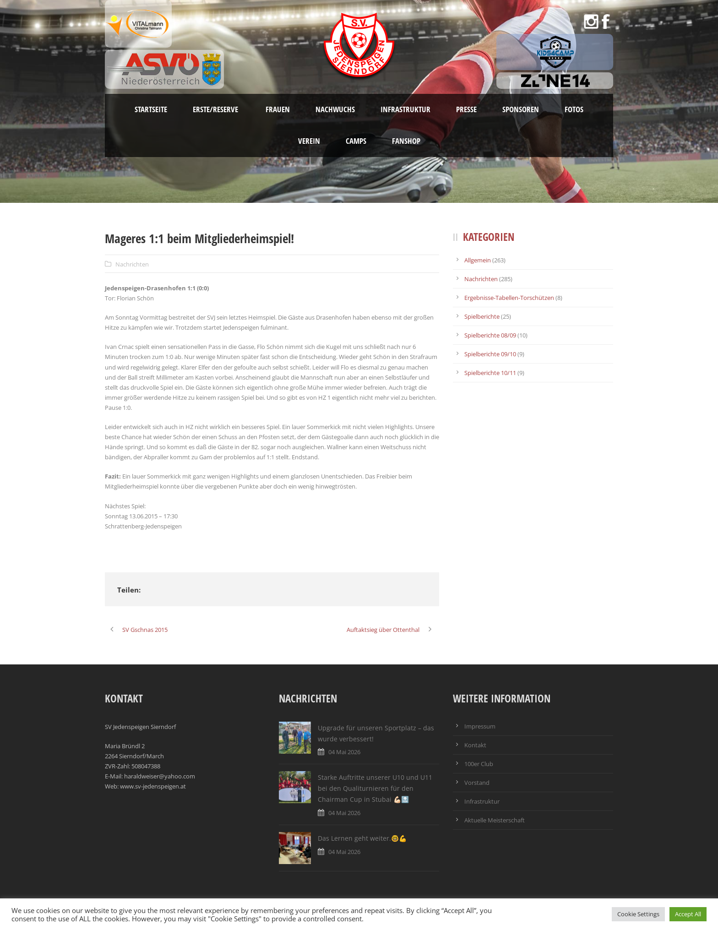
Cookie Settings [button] (638, 914)
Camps (356, 141)
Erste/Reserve (216, 109)
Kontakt (475, 745)
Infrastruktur (405, 109)
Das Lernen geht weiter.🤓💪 (362, 838)
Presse (466, 109)
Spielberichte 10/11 (490, 373)
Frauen (278, 109)
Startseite (151, 109)
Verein (309, 141)
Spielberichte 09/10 (490, 354)
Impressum (479, 726)
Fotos (574, 109)
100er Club (478, 764)
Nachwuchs (335, 109)
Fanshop (406, 141)
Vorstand (477, 782)
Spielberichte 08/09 (490, 335)
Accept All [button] (688, 914)
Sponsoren (520, 109)
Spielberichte (482, 316)
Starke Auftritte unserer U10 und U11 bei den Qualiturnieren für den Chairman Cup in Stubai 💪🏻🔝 (375, 788)
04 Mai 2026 (344, 752)
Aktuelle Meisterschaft (494, 820)
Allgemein (477, 260)
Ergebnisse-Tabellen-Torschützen (509, 298)
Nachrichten (132, 264)
